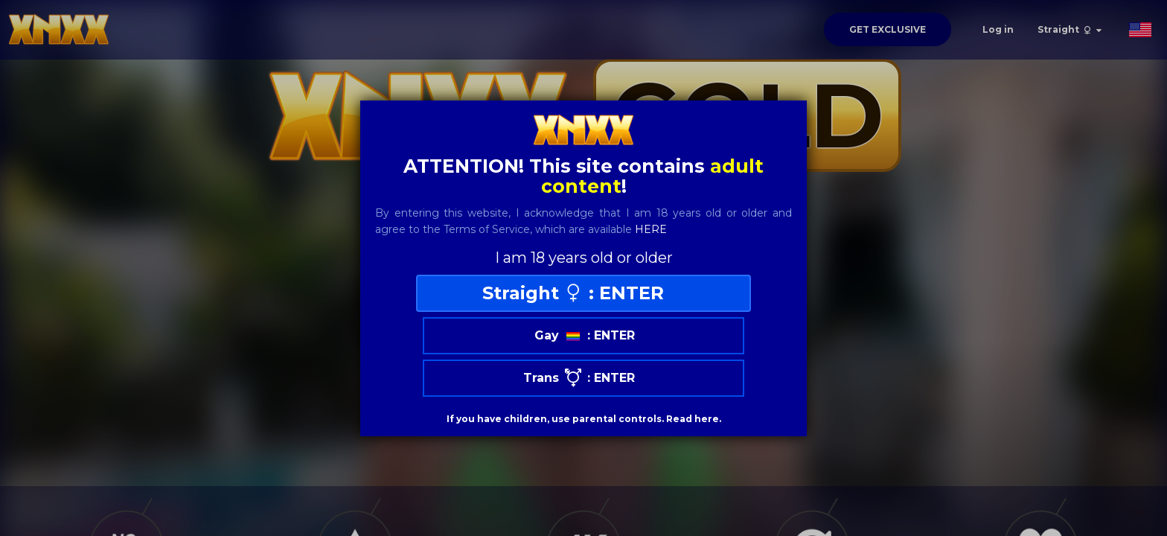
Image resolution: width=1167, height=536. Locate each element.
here (651, 229)
